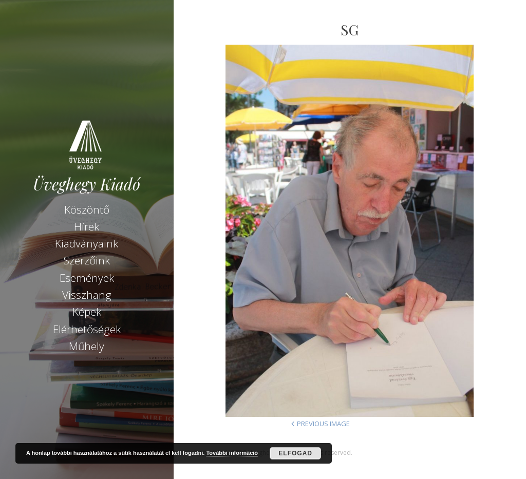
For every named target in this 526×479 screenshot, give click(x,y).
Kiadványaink (86, 243)
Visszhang (86, 295)
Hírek (86, 226)
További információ (232, 453)
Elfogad (295, 453)
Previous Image (323, 423)
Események (87, 278)
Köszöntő (86, 209)
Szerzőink (87, 260)
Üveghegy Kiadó (86, 184)
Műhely (86, 346)
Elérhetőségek (87, 329)
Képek (86, 311)
